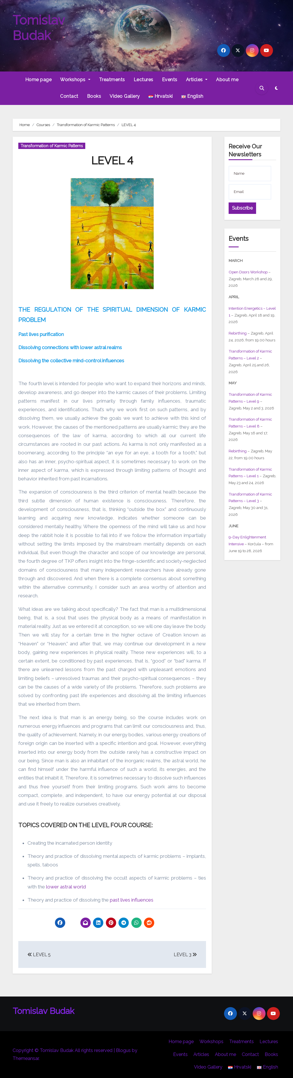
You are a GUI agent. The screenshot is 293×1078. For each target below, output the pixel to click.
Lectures (143, 79)
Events (169, 79)
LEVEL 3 (185, 954)
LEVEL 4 (112, 160)
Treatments (112, 79)
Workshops (75, 79)
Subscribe (242, 208)
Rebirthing (238, 333)
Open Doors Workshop (248, 272)
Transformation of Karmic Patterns (52, 146)
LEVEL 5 (39, 954)
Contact (69, 96)
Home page (38, 79)
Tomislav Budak (38, 28)
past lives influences (131, 900)
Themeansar (26, 1058)
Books (94, 96)
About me (227, 79)
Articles (197, 79)
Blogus (123, 1050)
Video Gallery (125, 96)
